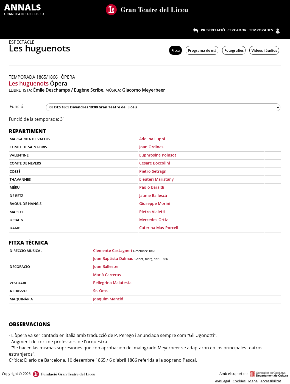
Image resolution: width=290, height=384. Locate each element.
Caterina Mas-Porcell (158, 227)
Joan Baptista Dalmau (113, 258)
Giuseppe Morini (154, 203)
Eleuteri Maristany (156, 179)
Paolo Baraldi (151, 187)
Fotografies (234, 50)
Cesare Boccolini (154, 163)
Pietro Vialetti (152, 211)
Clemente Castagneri (112, 250)
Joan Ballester (106, 266)
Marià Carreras (107, 274)
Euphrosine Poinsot (157, 155)
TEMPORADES (261, 30)
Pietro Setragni (153, 171)
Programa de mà (202, 50)
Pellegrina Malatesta (112, 282)
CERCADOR (237, 30)
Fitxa (175, 50)
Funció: (17, 106)
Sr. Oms (100, 290)
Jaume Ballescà (153, 195)
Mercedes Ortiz (153, 219)
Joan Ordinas (151, 146)
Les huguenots (29, 83)
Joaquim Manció (108, 298)
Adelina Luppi (152, 138)
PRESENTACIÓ (213, 30)
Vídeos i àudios (264, 50)
